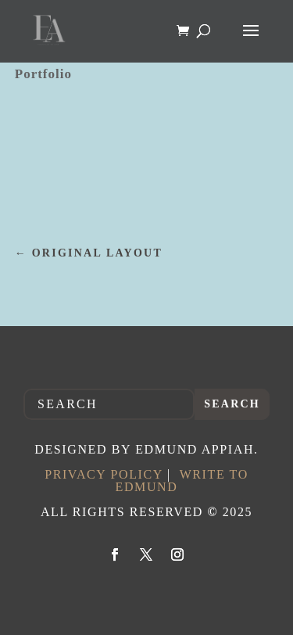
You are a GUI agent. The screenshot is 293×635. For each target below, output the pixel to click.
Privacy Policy (104, 474)
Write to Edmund (182, 480)
